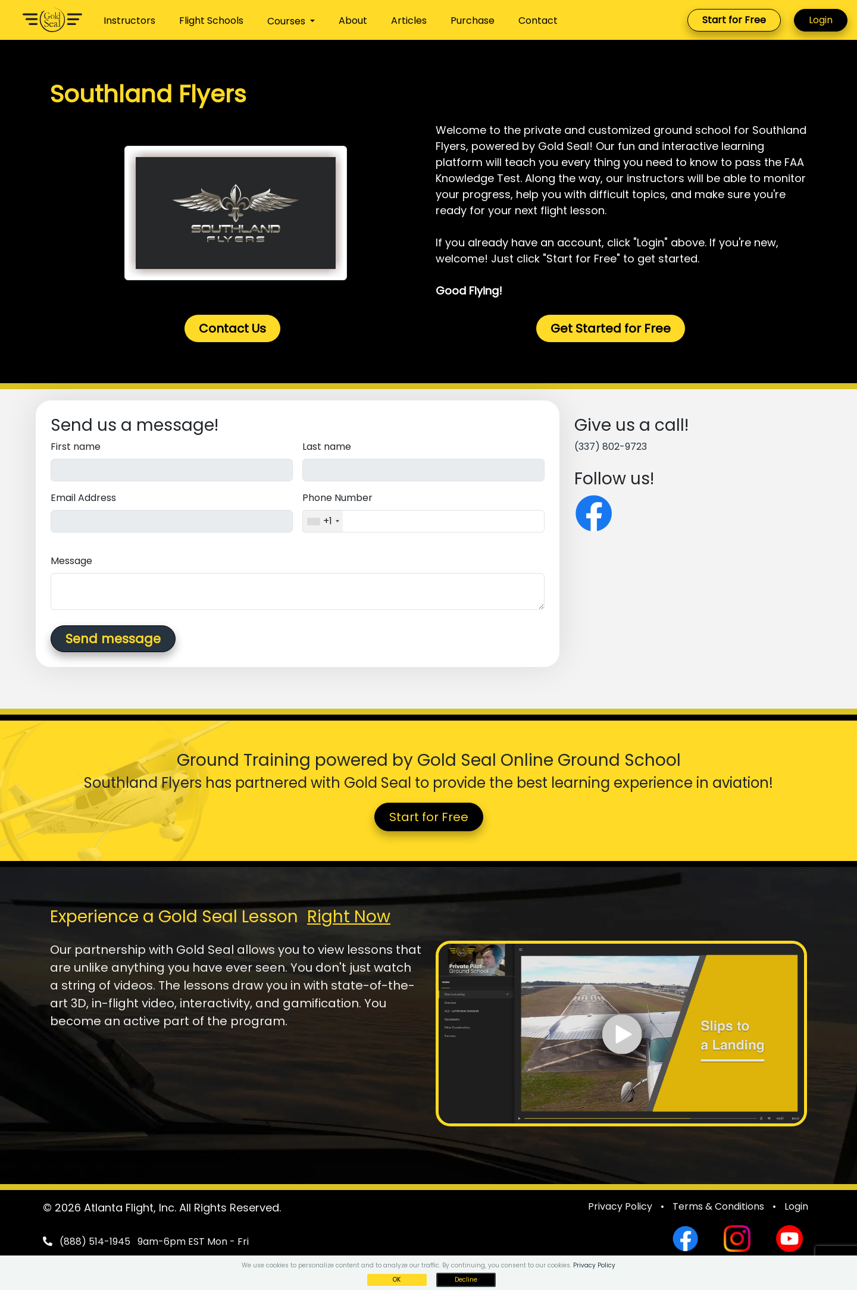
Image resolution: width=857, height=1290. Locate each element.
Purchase (473, 20)
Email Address (83, 498)
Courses (287, 21)
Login (821, 20)
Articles (409, 20)
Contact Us (232, 328)
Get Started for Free (611, 328)
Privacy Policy (620, 1206)
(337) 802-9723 (610, 446)
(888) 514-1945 (95, 1241)
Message (71, 561)
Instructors (129, 20)
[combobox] (323, 521)
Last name (326, 446)
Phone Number (337, 498)
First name (76, 446)
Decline (466, 1279)
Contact (538, 20)
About (353, 20)
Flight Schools (211, 20)
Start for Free (734, 20)
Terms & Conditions (718, 1206)
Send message (113, 638)
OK (397, 1279)
